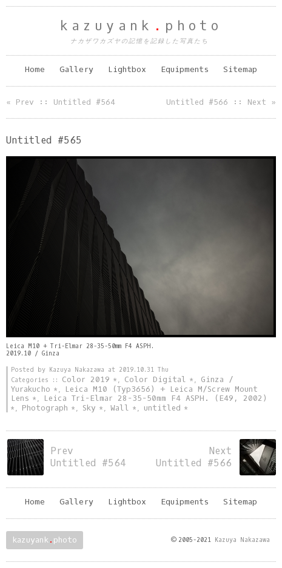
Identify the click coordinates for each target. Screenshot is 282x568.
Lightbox (127, 69)
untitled (162, 408)
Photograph (45, 408)
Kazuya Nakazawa (242, 540)
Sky (89, 408)
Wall (119, 408)
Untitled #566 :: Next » (221, 102)
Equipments (185, 69)
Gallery (76, 69)
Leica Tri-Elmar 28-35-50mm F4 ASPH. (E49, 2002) (155, 398)
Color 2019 (86, 379)
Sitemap (240, 69)
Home (35, 69)
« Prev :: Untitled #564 (60, 102)
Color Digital (155, 379)
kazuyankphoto (141, 26)
